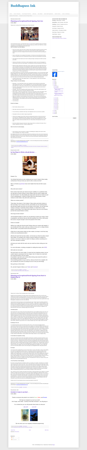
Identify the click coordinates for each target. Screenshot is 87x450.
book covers (23, 427)
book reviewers (15, 270)
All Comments (14, 439)
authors (22, 146)
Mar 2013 (55, 106)
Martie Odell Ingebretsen (48, 13)
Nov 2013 (55, 87)
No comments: (24, 145)
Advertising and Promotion (17, 146)
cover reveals (30, 427)
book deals (26, 427)
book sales (34, 146)
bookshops (42, 146)
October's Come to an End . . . (20, 392)
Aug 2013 (55, 100)
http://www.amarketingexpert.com (22, 141)
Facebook (35, 267)
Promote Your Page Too (60, 71)
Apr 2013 (55, 104)
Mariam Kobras (57, 13)
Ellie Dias (34, 13)
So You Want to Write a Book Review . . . (23, 152)
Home (11, 13)
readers (23, 270)
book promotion (30, 146)
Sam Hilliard (40, 13)
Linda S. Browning (17, 13)
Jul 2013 (55, 102)
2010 (54, 113)
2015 (54, 82)
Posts (12, 437)
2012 (54, 110)
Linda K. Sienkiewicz (66, 13)
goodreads (22, 183)
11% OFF (34, 407)
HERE (45, 247)
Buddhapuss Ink (23, 6)
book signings (38, 146)
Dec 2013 (55, 86)
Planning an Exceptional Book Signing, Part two (27, 21)
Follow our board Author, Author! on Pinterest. (59, 38)
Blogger (53, 444)
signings (12, 147)
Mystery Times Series (14, 15)
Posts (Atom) (17, 431)
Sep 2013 (55, 99)
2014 (54, 83)
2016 (54, 80)
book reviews (20, 270)
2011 (54, 112)
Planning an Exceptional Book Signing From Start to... (58, 93)
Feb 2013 (55, 107)
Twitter (28, 267)
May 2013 (56, 103)
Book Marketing (26, 146)
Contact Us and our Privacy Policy (25, 15)
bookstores (45, 146)
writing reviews (27, 270)
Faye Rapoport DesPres (26, 13)
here (29, 43)
